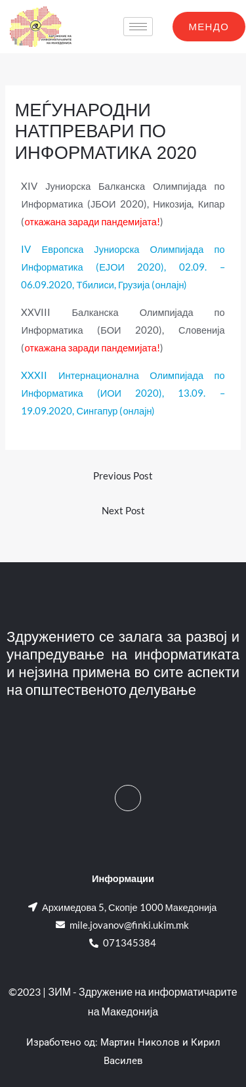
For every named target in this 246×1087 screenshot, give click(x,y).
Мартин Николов (140, 1042)
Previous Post (123, 475)
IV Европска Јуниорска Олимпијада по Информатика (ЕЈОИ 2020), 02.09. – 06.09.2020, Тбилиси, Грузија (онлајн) (122, 267)
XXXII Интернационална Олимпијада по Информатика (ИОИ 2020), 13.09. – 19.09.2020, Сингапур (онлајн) (122, 393)
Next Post (123, 510)
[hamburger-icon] (138, 26)
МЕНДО (209, 26)
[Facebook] (128, 798)
